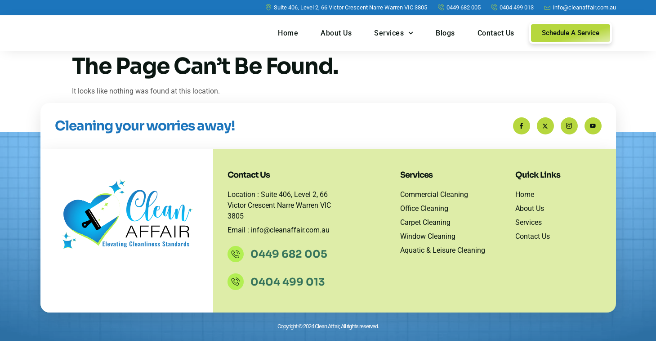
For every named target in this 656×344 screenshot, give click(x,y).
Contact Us (495, 33)
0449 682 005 (290, 257)
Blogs (445, 33)
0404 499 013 (289, 285)
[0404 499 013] (236, 285)
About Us (336, 33)
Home (288, 33)
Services (393, 33)
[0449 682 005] (236, 257)
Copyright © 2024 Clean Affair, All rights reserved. (328, 329)
